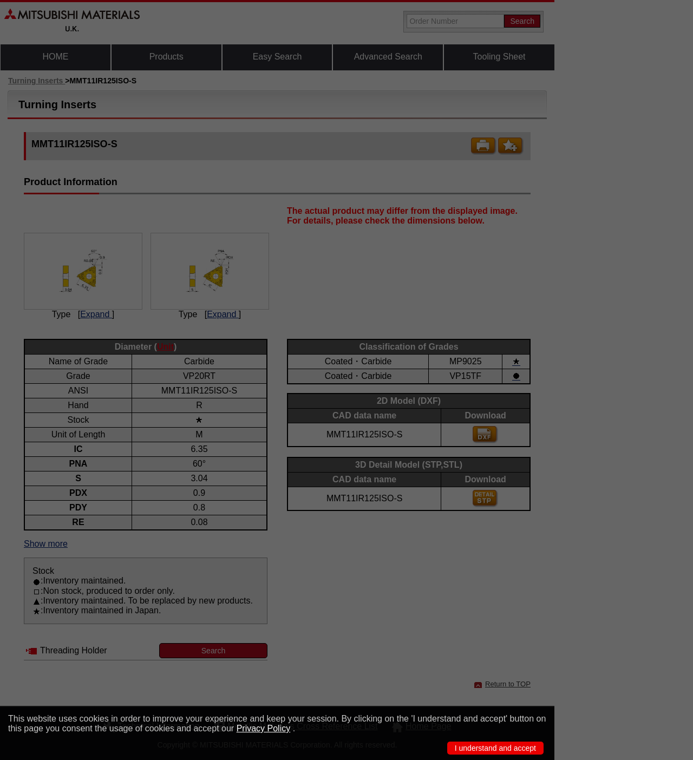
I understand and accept (495, 748)
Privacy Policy (264, 728)
